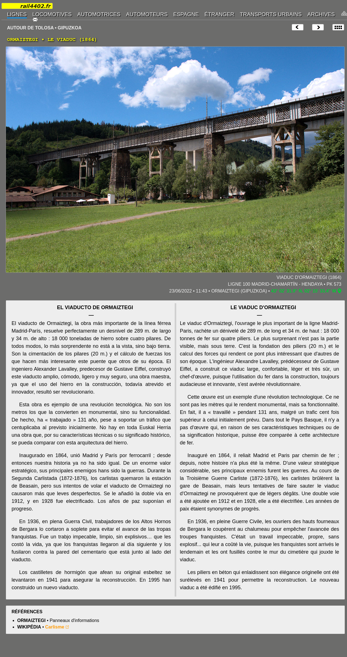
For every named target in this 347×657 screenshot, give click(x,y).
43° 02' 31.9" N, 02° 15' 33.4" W (303, 291)
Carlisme (54, 627)
